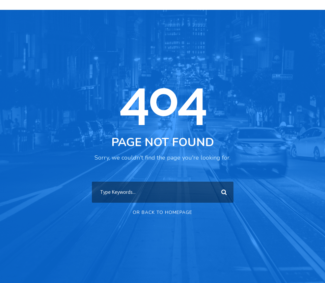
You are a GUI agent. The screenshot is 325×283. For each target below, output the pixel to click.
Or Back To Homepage (162, 212)
